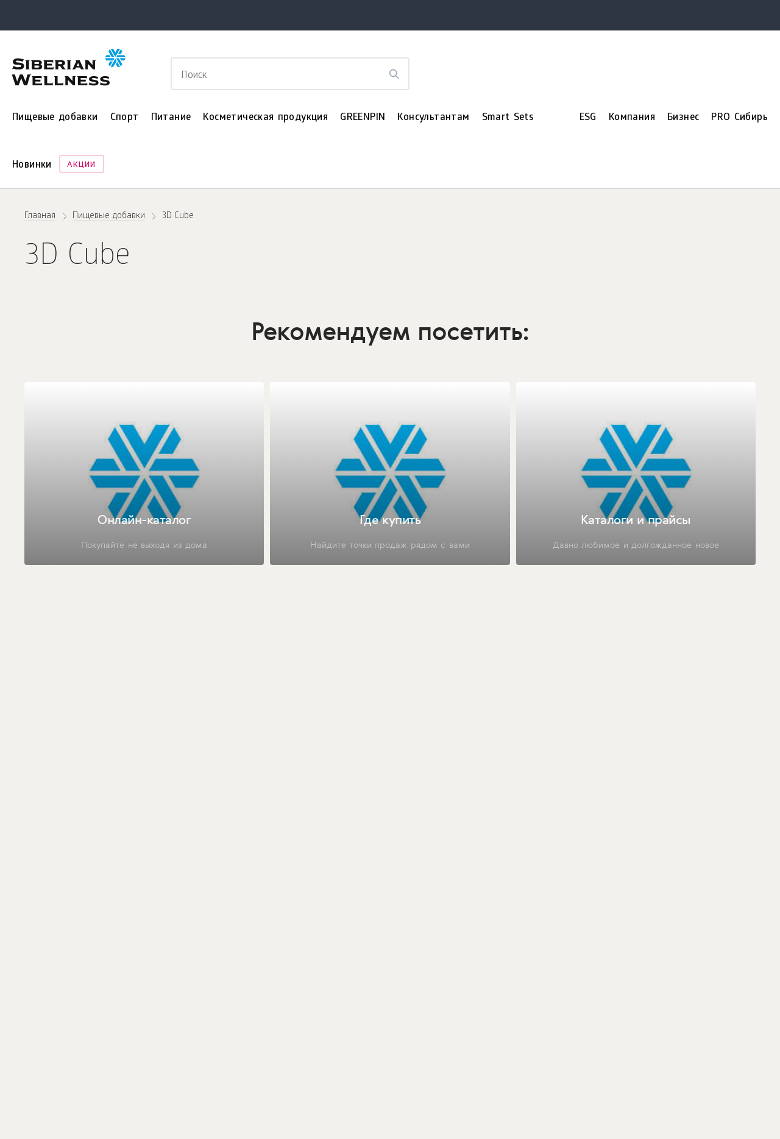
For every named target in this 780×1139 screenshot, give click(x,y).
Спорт (124, 118)
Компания (632, 118)
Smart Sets (508, 118)
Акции (81, 165)
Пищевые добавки (55, 118)
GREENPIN (362, 118)
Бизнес (683, 118)
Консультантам (433, 118)
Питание (171, 118)
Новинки (32, 165)
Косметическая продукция (265, 118)
